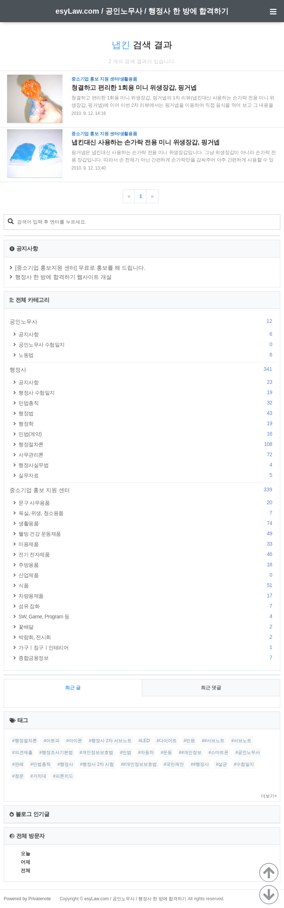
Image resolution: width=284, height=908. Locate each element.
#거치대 (38, 776)
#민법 (125, 752)
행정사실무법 (146, 465)
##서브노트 (213, 740)
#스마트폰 (219, 752)
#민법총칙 (40, 764)
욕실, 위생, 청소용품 (146, 513)
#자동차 (146, 752)
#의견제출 (22, 752)
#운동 (166, 752)
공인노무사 (142, 321)
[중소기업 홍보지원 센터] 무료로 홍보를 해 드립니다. (80, 267)
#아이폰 (74, 740)
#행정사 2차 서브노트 (110, 740)
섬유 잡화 (146, 606)
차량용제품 (146, 596)
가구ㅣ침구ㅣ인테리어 (146, 647)
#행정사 (65, 764)
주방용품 (146, 564)
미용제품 (146, 544)
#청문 (18, 776)
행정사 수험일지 (146, 392)
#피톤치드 (63, 776)
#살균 (221, 764)
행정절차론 (146, 444)
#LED (144, 740)
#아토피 (52, 740)
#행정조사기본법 (56, 752)
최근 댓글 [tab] (211, 687)
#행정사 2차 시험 (97, 764)
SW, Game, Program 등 (146, 616)
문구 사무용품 (146, 502)
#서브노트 (241, 740)
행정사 (142, 369)
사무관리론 (146, 454)
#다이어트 (166, 740)
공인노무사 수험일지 (146, 344)
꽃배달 (146, 627)
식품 (146, 585)
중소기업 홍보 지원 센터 (142, 490)
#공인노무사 (248, 752)
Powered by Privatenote (27, 898)
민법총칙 (146, 403)
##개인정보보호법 (139, 764)
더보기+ (269, 796)
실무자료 (146, 475)
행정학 (146, 423)
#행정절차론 (24, 740)
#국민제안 (174, 764)
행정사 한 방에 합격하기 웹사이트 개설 (63, 277)
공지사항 (146, 334)
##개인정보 (190, 752)
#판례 (18, 764)
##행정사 (200, 764)
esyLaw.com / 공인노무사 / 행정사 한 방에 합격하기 (142, 11)
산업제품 (146, 575)
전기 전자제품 (146, 554)
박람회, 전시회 (146, 637)
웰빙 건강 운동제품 (146, 533)
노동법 (146, 355)
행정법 (146, 413)
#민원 (189, 740)
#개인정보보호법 (96, 752)
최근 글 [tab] (73, 687)
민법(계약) (146, 434)
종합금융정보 (146, 658)
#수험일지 (244, 764)
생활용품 (146, 523)
